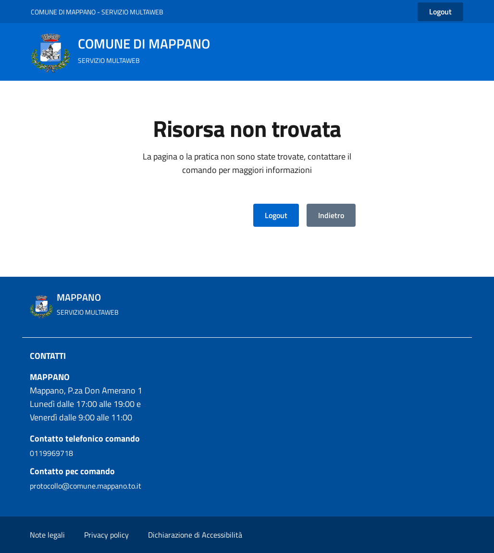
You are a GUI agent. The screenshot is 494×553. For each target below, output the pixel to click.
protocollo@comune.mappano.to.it (85, 486)
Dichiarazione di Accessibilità (195, 535)
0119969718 (51, 453)
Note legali (47, 535)
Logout (276, 215)
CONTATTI (48, 355)
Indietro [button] (331, 215)
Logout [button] (440, 11)
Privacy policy (106, 535)
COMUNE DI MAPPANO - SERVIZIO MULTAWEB (97, 12)
